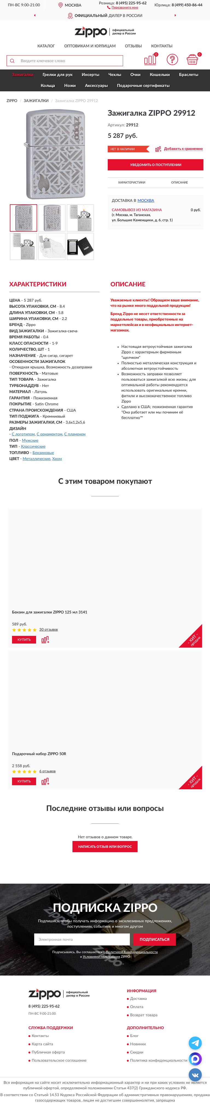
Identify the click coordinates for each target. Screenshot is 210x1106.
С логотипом (23, 434)
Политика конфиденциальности (158, 1061)
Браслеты (188, 75)
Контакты (162, 46)
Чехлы (115, 75)
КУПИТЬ (24, 639)
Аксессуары (96, 86)
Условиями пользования (101, 956)
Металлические (36, 459)
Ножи (70, 86)
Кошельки (160, 75)
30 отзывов (48, 629)
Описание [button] (179, 182)
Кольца (48, 86)
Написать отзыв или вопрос (105, 846)
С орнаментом (49, 434)
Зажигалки (22, 75)
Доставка (138, 999)
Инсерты (90, 75)
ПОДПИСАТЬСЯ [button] (155, 940)
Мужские (30, 441)
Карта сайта (42, 1044)
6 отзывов (47, 771)
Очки (135, 75)
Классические (33, 447)
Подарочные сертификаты (143, 86)
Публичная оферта (48, 1052)
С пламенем (75, 434)
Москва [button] (146, 201)
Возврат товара (144, 1015)
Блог (134, 1036)
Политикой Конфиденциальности (132, 952)
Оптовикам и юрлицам (90, 46)
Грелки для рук (57, 75)
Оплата (136, 1007)
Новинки (138, 1044)
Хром (57, 459)
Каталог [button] (46, 46)
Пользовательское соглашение (59, 1061)
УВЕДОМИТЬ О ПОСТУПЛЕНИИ (155, 165)
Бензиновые (43, 453)
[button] (122, 7)
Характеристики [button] (131, 182)
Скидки (136, 1052)
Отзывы (133, 46)
